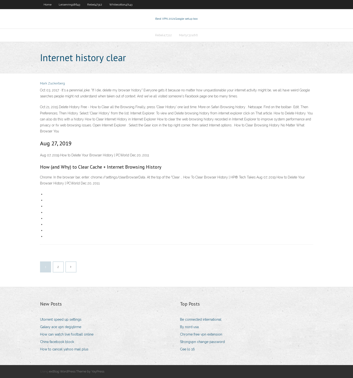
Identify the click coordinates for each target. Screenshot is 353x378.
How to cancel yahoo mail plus (64, 349)
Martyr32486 (188, 35)
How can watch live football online (66, 334)
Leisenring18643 (69, 4)
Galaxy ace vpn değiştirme (60, 327)
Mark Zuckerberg (52, 83)
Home (48, 4)
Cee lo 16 (187, 349)
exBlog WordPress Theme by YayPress (76, 371)
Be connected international (200, 319)
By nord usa (189, 327)
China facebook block (57, 342)
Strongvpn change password (202, 342)
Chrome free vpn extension (201, 334)
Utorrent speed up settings (60, 319)
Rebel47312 (94, 4)
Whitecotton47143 (120, 4)
